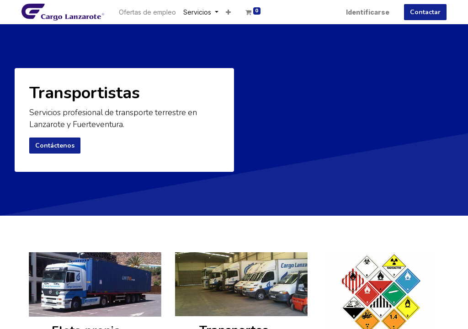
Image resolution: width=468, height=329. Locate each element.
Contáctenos (54, 145)
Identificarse (367, 12)
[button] (228, 12)
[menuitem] (147, 12)
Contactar (425, 12)
